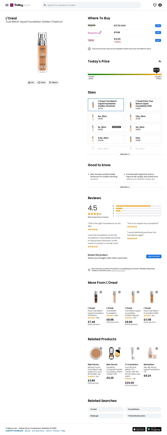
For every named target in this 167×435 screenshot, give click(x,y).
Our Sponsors (38, 430)
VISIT (158, 26)
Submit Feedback (14, 430)
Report (53, 82)
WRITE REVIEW (153, 256)
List (31, 82)
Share (41, 82)
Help (63, 430)
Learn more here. (118, 270)
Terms (49, 430)
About (27, 430)
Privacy (56, 430)
